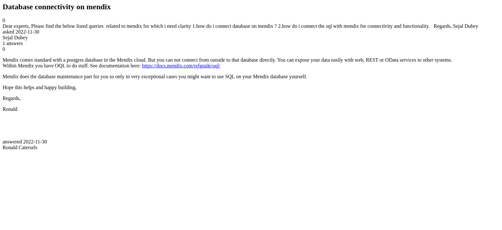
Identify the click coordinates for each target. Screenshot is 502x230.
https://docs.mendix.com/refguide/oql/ (181, 65)
